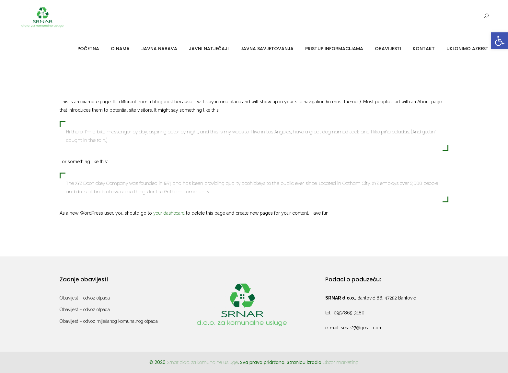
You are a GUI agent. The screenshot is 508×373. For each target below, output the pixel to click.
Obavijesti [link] (388, 48)
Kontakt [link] (424, 48)
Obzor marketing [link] (341, 362)
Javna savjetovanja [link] (267, 48)
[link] (499, 40)
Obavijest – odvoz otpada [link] (85, 297)
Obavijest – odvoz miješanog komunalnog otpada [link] (109, 321)
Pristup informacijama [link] (334, 48)
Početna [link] (88, 48)
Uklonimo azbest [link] (467, 48)
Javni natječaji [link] (209, 48)
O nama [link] (120, 48)
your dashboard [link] (169, 213)
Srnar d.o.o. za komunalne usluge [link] (202, 362)
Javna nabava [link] (159, 48)
